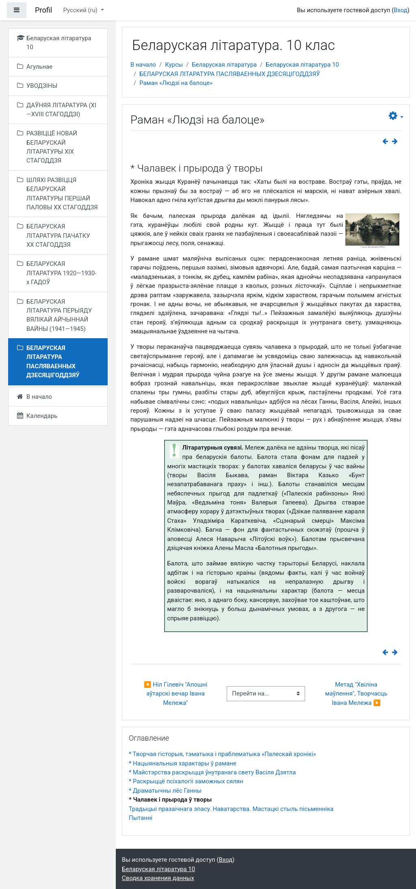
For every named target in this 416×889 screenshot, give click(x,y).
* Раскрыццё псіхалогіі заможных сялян (186, 781)
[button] (396, 116)
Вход (400, 10)
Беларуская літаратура (224, 64)
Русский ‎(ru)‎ (81, 10)
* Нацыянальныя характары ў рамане (182, 763)
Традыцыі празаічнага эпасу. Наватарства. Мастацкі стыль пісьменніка (231, 809)
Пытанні (140, 818)
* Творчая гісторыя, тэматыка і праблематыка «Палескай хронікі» (222, 754)
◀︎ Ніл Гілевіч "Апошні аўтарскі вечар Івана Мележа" (176, 693)
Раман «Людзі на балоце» (175, 83)
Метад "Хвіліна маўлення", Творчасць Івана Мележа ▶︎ (357, 693)
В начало (143, 64)
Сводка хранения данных (158, 878)
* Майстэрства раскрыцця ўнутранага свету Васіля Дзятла (212, 772)
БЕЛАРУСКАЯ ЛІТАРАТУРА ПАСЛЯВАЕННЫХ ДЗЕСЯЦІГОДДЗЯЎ (229, 74)
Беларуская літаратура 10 (302, 64)
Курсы (174, 64)
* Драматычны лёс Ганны (165, 790)
